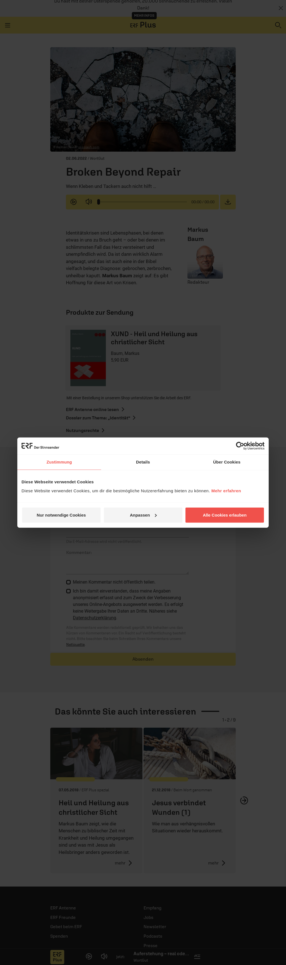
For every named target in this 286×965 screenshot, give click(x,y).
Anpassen (143, 514)
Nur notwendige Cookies (61, 514)
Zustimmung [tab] (59, 462)
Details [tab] (143, 462)
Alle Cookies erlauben (225, 514)
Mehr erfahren (226, 490)
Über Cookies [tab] (226, 462)
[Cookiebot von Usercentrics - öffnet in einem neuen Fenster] (240, 446)
